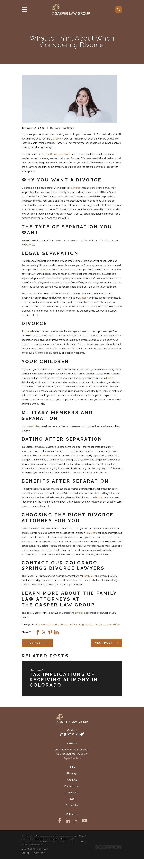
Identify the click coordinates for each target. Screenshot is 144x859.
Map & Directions (72, 758)
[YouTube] (84, 820)
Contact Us (72, 805)
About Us (72, 779)
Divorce (79, 612)
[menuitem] (26, 853)
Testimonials (72, 792)
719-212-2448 (72, 734)
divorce (57, 138)
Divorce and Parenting (72, 624)
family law (34, 426)
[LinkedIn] (68, 820)
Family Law (91, 624)
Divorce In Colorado (47, 624)
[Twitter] (76, 820)
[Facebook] (59, 820)
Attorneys (72, 773)
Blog (72, 798)
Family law (91, 532)
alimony (83, 297)
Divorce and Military (110, 624)
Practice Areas (72, 786)
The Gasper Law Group (57, 154)
